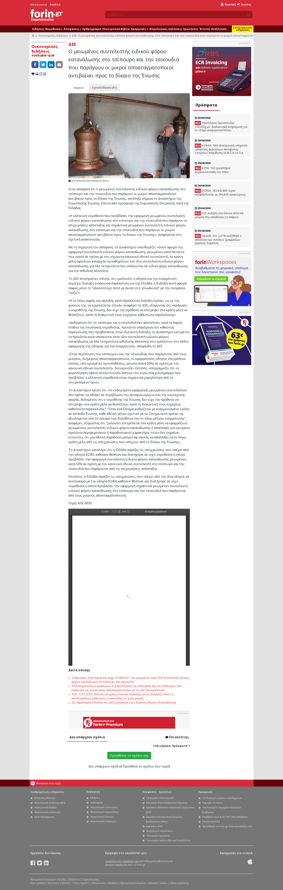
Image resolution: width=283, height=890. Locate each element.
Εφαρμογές (139, 29)
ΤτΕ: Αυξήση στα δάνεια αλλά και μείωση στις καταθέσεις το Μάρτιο (219, 215)
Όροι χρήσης (37, 883)
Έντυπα (204, 29)
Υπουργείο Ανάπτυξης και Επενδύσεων (168, 840)
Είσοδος (244, 4)
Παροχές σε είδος (212, 802)
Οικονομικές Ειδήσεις (53, 35)
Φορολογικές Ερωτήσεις (104, 807)
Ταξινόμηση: (171, 746)
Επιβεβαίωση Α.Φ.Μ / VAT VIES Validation (224, 817)
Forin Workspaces (44, 817)
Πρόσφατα (206, 105)
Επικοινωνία (38, 4)
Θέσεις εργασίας (179, 883)
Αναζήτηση (218, 29)
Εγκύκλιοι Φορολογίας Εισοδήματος (166, 802)
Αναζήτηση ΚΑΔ (211, 821)
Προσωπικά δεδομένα (132, 883)
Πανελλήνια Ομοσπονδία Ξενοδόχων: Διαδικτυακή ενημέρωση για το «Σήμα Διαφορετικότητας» (221, 126)
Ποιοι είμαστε (81, 883)
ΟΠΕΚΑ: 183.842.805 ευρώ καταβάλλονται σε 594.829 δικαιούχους (220, 192)
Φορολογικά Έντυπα (102, 816)
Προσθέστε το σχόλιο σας (129, 755)
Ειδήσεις (38, 29)
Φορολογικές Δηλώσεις (165, 29)
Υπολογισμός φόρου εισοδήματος (222, 798)
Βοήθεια (55, 4)
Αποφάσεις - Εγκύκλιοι (157, 792)
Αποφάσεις (72, 29)
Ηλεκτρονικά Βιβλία (116, 29)
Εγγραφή (228, 4)
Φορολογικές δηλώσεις (47, 812)
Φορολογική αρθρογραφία (49, 802)
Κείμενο (79, 88)
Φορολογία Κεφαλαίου (159, 831)
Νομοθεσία (53, 29)
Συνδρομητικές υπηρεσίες (242, 29)
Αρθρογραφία (91, 29)
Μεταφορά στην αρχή (48, 783)
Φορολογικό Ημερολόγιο (104, 812)
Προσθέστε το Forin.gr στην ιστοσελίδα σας (227, 826)
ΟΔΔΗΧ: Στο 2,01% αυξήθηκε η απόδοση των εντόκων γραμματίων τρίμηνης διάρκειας (218, 239)
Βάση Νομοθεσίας (44, 798)
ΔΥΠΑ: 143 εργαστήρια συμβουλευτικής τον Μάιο (212, 170)
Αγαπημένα (96, 802)
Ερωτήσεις (190, 29)
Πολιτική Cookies (157, 883)
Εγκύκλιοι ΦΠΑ (154, 826)
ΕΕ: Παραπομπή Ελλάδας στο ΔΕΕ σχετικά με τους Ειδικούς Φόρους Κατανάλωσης (124, 702)
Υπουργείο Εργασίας (158, 835)
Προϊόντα (53, 883)
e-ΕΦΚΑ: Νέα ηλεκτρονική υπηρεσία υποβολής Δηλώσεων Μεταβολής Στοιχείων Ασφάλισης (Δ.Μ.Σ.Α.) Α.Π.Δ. (221, 149)
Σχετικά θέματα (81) (104, 87)
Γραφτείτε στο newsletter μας (122, 861)
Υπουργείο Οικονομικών (160, 798)
